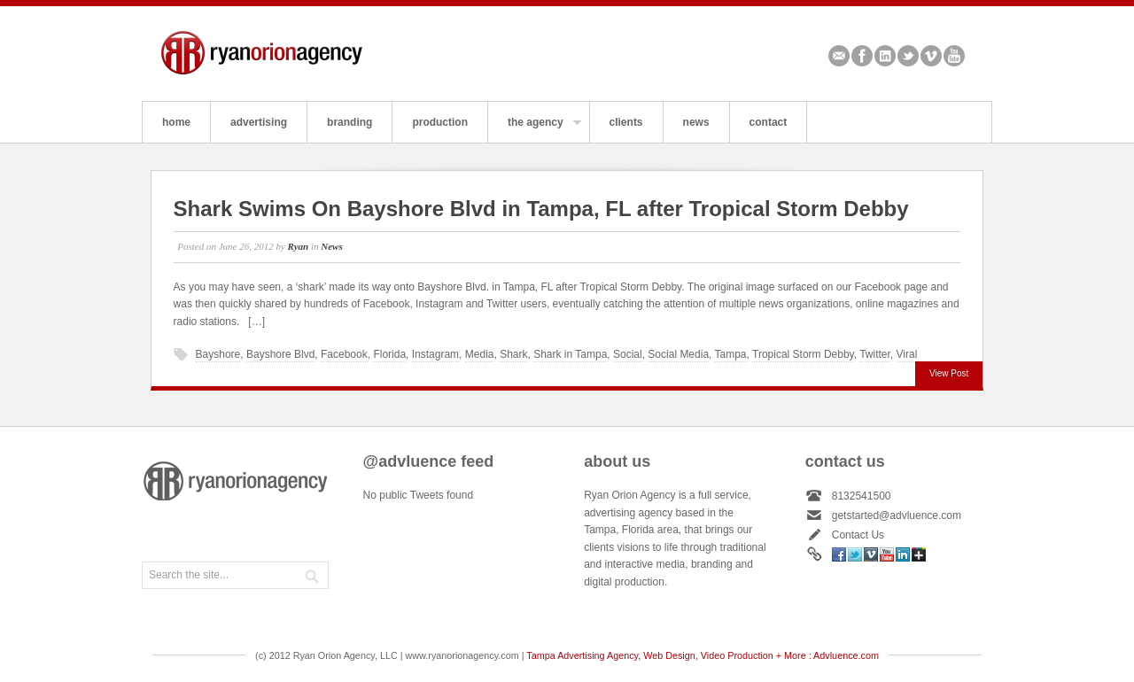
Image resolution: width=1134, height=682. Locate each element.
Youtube (954, 55)
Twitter (908, 55)
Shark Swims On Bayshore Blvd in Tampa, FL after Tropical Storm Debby (541, 209)
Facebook (862, 55)
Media (479, 354)
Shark (513, 354)
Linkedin (885, 55)
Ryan (298, 246)
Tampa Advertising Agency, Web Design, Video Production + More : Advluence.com (702, 655)
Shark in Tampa (570, 354)
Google (919, 554)
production (440, 122)
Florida (389, 354)
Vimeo (931, 55)
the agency (534, 129)
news (696, 122)
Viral (907, 354)
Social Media (678, 354)
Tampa (731, 354)
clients (626, 122)
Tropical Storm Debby (803, 354)
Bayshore (218, 354)
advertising (258, 122)
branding (349, 122)
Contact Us (858, 535)
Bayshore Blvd (280, 354)
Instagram (435, 354)
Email (839, 55)
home (176, 122)
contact (769, 122)
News (331, 246)
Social (627, 354)
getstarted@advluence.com (896, 515)
